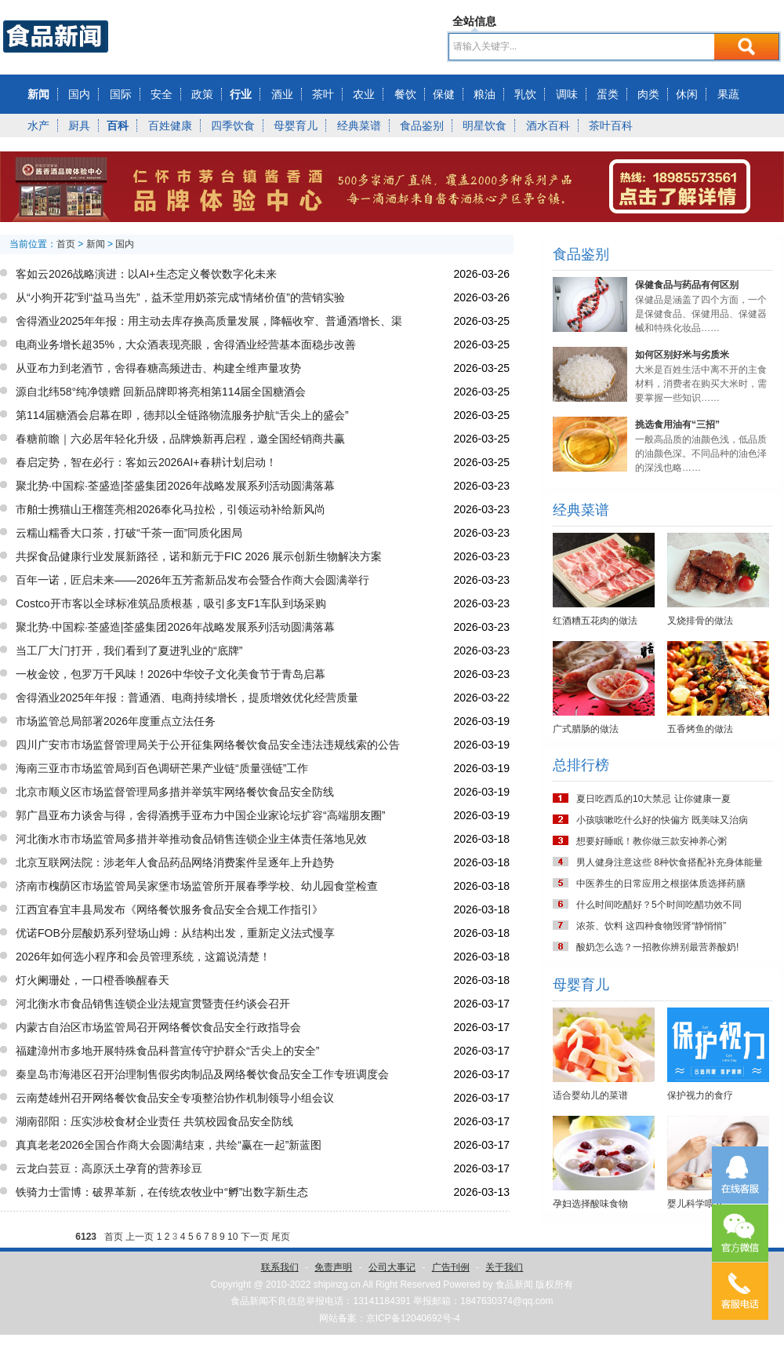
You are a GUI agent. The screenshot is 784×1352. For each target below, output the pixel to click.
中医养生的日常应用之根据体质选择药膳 (661, 883)
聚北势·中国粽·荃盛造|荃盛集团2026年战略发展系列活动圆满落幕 (175, 485)
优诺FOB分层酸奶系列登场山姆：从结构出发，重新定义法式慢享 (175, 933)
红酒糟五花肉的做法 (595, 620)
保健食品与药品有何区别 (687, 284)
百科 (118, 125)
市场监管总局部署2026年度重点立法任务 (116, 721)
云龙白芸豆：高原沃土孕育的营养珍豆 (109, 1168)
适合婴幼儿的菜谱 (590, 1095)
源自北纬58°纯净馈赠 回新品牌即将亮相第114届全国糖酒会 (161, 391)
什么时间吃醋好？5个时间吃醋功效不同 (659, 904)
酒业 (282, 94)
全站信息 (474, 21)
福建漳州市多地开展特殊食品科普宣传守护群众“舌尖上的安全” (167, 1050)
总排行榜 (581, 765)
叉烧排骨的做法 (700, 620)
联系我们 (280, 1267)
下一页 (255, 1236)
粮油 (484, 94)
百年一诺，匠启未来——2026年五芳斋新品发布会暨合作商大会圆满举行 (192, 580)
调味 (567, 94)
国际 (121, 94)
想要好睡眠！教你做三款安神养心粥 (651, 841)
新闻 (38, 94)
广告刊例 (451, 1267)
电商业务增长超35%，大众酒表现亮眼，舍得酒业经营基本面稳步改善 (186, 344)
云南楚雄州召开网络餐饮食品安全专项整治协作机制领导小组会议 (175, 1097)
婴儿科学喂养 (695, 1203)
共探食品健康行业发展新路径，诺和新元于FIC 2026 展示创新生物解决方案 (199, 556)
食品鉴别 (422, 125)
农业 (364, 94)
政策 (202, 94)
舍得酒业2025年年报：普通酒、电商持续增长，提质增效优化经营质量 (187, 697)
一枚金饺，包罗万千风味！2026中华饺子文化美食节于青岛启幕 (170, 674)
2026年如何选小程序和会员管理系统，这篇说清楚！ (143, 956)
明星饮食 (484, 125)
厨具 (79, 125)
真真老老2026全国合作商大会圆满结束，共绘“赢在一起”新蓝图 (168, 1145)
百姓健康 (170, 125)
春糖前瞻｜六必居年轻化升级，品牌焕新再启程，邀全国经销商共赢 (180, 438)
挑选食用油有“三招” (677, 424)
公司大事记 (392, 1267)
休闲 (687, 94)
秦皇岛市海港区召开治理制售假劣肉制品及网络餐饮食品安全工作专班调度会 (202, 1074)
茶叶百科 (611, 125)
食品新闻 (514, 1284)
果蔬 (728, 94)
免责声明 (333, 1267)
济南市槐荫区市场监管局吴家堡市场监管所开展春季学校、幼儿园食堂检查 (197, 886)
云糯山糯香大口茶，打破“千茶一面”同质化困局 (129, 533)
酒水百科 (548, 125)
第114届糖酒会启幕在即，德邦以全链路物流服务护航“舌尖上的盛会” (182, 415)
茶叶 (323, 94)
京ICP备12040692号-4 (413, 1318)
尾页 (280, 1236)
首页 (65, 244)
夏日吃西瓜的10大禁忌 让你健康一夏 (653, 798)
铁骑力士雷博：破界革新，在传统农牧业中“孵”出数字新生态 (162, 1192)
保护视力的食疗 (700, 1095)
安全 (161, 94)
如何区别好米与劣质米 (682, 354)
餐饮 (405, 94)
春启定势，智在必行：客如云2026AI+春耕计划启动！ (146, 462)
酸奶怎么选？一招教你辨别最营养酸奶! (657, 947)
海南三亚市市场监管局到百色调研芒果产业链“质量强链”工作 (162, 768)
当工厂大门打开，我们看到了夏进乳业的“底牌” (129, 650)
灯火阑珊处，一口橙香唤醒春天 (92, 980)
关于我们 (504, 1267)
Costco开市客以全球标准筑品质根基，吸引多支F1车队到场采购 (171, 603)
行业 (241, 94)
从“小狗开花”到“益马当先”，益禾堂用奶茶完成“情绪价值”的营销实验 (180, 297)
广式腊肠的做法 (586, 728)
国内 (79, 94)
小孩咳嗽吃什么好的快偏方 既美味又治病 (662, 819)
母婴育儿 (296, 125)
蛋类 (608, 94)
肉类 (648, 94)
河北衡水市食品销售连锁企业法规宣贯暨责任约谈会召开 (153, 1003)
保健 (444, 94)
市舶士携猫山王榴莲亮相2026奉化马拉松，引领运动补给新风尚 (170, 509)
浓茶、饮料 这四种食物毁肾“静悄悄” (651, 925)
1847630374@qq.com (506, 1301)
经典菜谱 (359, 125)
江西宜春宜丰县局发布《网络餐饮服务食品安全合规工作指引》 (169, 909)
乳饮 (525, 94)
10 (232, 1236)
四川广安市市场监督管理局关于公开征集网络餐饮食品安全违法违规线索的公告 (208, 744)
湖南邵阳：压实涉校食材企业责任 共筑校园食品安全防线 (154, 1121)
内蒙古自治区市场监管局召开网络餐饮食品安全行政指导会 (158, 1027)
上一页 (139, 1236)
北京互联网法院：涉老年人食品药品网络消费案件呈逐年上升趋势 (175, 862)
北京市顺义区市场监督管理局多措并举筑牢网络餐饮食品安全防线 (175, 791)
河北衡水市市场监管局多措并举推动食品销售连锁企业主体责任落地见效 (191, 839)
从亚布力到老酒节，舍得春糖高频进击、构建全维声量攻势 (158, 368)
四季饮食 (233, 125)
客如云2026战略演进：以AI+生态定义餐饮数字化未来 (146, 274)
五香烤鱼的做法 (700, 728)
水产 (38, 125)
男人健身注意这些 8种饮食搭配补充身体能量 (669, 862)
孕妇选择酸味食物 (590, 1203)
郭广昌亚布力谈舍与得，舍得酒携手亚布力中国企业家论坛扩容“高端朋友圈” (200, 815)
